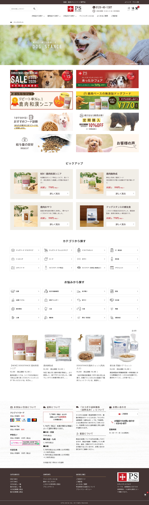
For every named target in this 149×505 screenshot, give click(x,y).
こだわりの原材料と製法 (52, 484)
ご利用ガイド (81, 479)
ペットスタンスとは (86, 16)
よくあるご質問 (102, 16)
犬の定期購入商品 (16, 489)
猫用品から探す (53, 16)
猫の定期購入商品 (16, 492)
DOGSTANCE (14, 479)
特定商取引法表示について (85, 487)
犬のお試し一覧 (15, 484)
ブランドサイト (48, 487)
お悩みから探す (68, 16)
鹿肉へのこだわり (49, 481)
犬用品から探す (37, 16)
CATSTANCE (14, 481)
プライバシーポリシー (84, 489)
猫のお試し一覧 (15, 487)
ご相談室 (114, 16)
